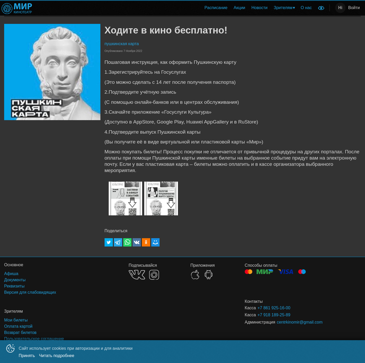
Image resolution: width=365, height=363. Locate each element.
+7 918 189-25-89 (273, 315)
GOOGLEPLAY (208, 274)
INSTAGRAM (154, 275)
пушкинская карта (122, 44)
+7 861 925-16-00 (273, 308)
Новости (259, 7)
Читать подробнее (56, 355)
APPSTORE (195, 274)
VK (137, 274)
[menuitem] (215, 7)
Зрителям (283, 7)
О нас (306, 7)
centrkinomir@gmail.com (299, 322)
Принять (27, 355)
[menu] (175, 7)
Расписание (215, 7)
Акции (239, 7)
